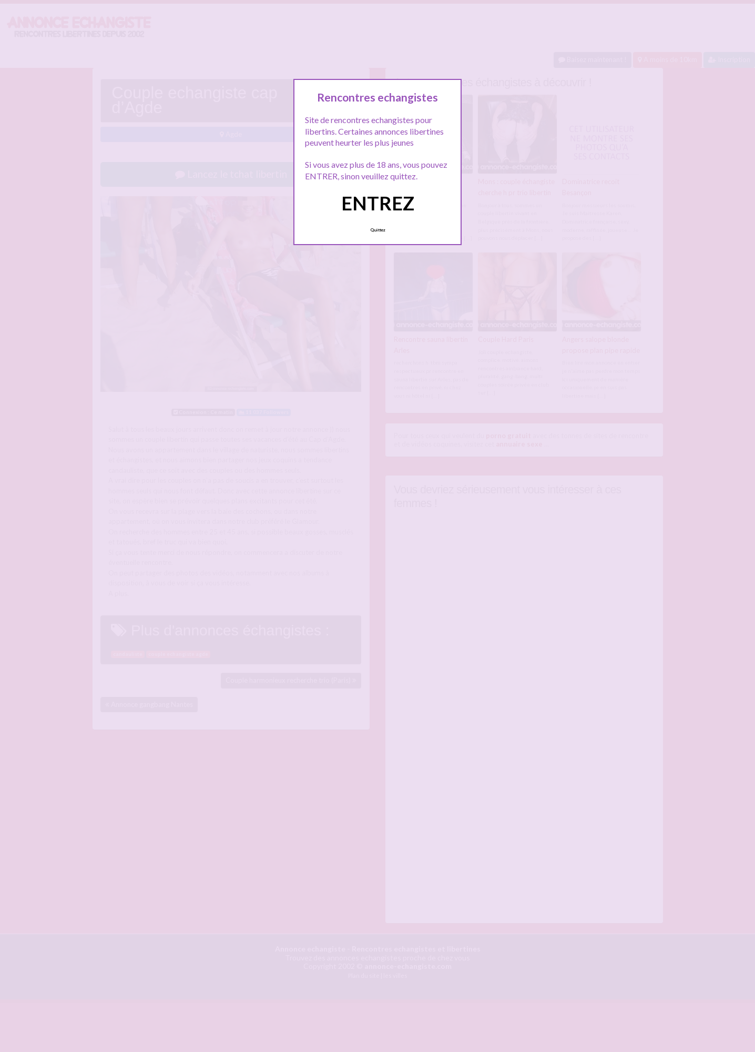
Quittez (377, 229)
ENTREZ (377, 203)
